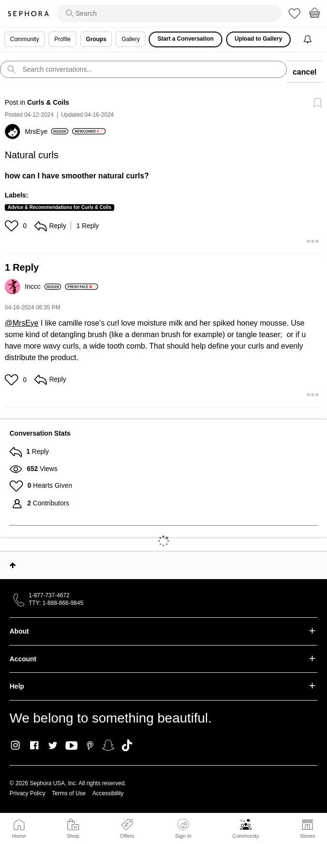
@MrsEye (21, 323)
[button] (13, 225)
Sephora (28, 13)
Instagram (16, 745)
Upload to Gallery (258, 38)
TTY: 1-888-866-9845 (56, 603)
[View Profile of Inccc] (43, 286)
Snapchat (108, 745)
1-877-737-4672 (49, 595)
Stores (307, 836)
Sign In (183, 829)
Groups (96, 39)
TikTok (127, 745)
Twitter (53, 745)
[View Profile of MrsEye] (46, 131)
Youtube (71, 746)
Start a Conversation (185, 38)
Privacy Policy (27, 793)
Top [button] (12, 565)
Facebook (34, 745)
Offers (127, 836)
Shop (73, 836)
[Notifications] (308, 39)
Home (19, 836)
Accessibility (107, 793)
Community (245, 836)
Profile (62, 39)
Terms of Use (69, 793)
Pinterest (90, 745)
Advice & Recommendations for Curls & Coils (59, 207)
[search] (169, 13)
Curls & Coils (48, 102)
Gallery (130, 39)
